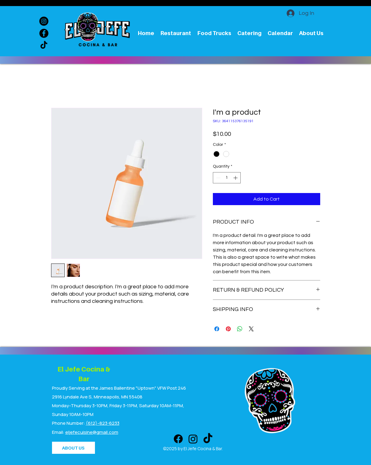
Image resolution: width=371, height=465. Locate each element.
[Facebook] (43, 33)
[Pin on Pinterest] (228, 328)
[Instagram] (43, 21)
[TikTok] (43, 45)
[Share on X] (251, 328)
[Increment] (236, 177)
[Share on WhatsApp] (239, 328)
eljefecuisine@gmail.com (91, 432)
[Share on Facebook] (216, 328)
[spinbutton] (226, 177)
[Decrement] (217, 177)
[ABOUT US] (73, 448)
